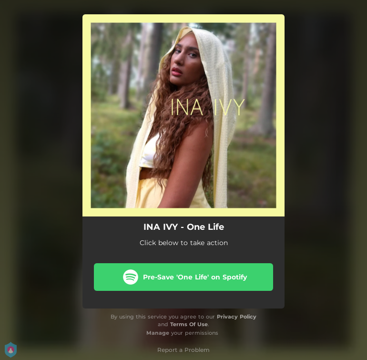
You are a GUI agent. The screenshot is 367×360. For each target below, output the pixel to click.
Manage (157, 332)
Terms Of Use (189, 324)
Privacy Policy (236, 316)
